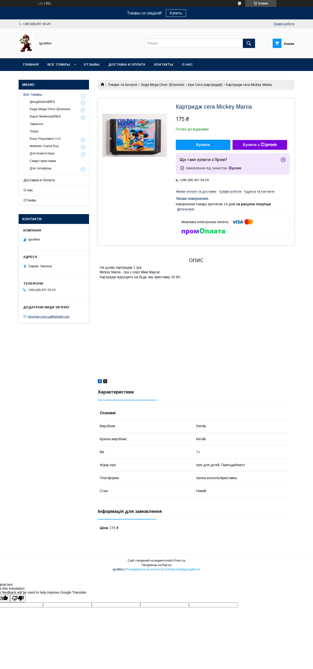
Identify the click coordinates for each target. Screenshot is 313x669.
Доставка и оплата (126, 64)
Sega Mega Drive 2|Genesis (162, 85)
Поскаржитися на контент (143, 569)
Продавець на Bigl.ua (156, 565)
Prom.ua (179, 560)
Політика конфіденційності (181, 569)
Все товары (58, 64)
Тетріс (34, 131)
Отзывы (92, 64)
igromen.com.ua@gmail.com (48, 316)
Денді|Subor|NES (42, 102)
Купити (203, 145)
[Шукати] (249, 43)
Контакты (163, 64)
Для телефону (41, 168)
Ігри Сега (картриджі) (205, 85)
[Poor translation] (18, 598)
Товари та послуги (122, 85)
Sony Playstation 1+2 (45, 138)
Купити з (260, 145)
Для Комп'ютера (42, 153)
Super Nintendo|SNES (45, 116)
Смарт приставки (43, 161)
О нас (187, 64)
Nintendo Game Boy (44, 146)
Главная (31, 64)
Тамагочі (36, 124)
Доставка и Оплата (39, 180)
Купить (176, 13)
